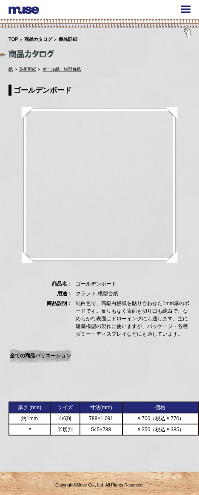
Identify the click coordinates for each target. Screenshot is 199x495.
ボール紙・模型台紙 (62, 69)
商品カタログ (38, 39)
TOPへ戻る (179, 459)
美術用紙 (27, 69)
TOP (13, 39)
